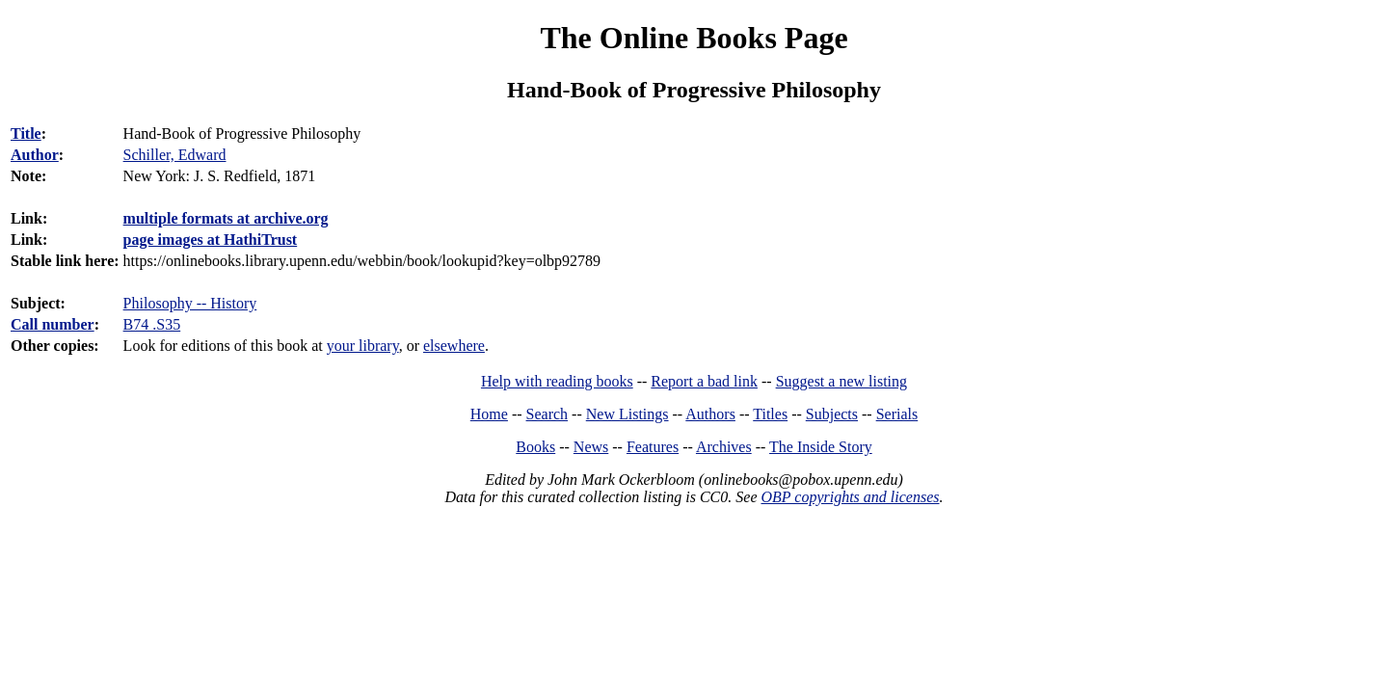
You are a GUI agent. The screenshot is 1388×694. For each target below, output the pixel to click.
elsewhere (454, 345)
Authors (710, 414)
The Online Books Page (693, 37)
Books (535, 447)
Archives (724, 447)
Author (35, 155)
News (591, 447)
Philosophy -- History (190, 303)
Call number (52, 324)
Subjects (832, 414)
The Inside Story (820, 447)
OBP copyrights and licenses (850, 497)
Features (653, 447)
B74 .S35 (152, 324)
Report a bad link (704, 381)
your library (363, 345)
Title (26, 133)
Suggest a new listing (841, 381)
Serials (897, 414)
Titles (770, 414)
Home (489, 414)
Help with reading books (557, 381)
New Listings (627, 414)
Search (547, 414)
